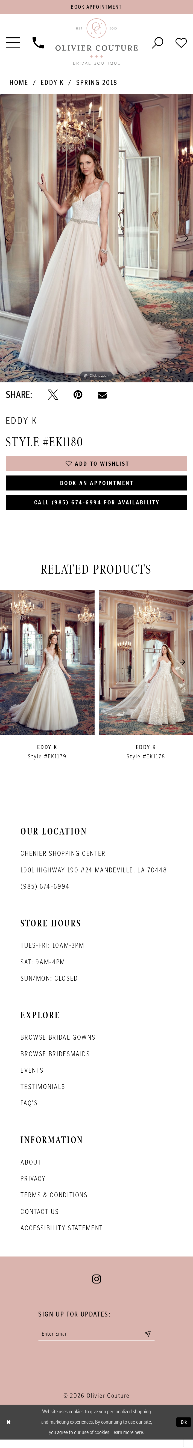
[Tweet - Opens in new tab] (53, 396)
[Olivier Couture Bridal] (97, 43)
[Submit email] (153, 1341)
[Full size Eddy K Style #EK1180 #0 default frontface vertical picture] (96, 239)
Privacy (33, 1185)
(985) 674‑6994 (45, 893)
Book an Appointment (97, 487)
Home (19, 83)
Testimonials (43, 1093)
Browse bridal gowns (58, 1044)
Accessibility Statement (62, 1234)
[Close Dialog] (9, 1430)
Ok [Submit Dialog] (183, 1430)
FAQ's (29, 1110)
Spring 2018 (97, 83)
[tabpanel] (96, 239)
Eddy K (52, 83)
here (138, 1440)
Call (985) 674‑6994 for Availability (97, 508)
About (31, 1169)
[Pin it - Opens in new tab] (78, 396)
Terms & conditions (54, 1202)
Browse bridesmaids (55, 1060)
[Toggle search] (157, 43)
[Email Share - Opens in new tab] (102, 396)
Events (32, 1077)
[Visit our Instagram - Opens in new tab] (96, 1286)
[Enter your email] (97, 1341)
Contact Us (40, 1218)
